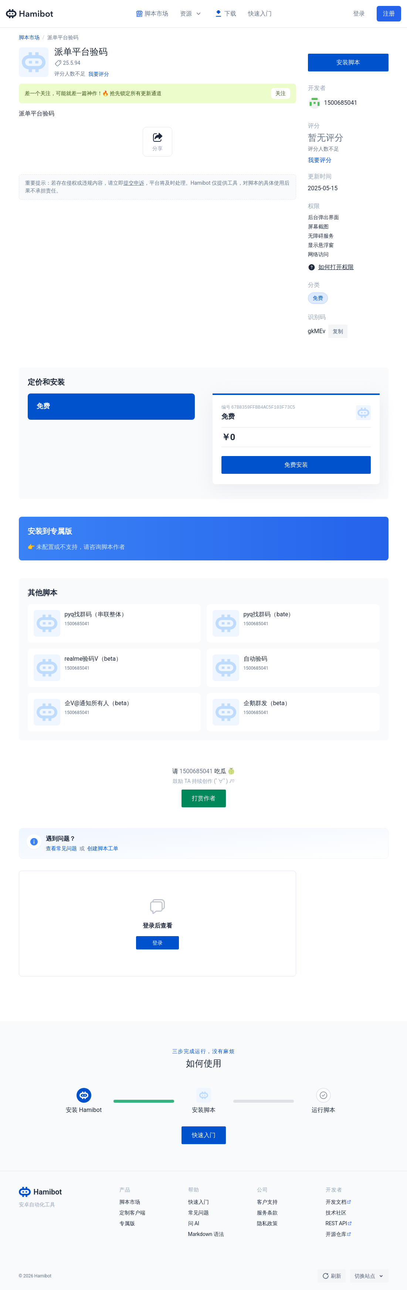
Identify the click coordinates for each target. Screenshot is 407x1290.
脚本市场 (29, 37)
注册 (389, 13)
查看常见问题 (61, 848)
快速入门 (260, 13)
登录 (359, 13)
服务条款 (267, 1213)
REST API (336, 1223)
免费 (318, 298)
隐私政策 (267, 1223)
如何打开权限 (336, 267)
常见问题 (198, 1213)
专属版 (127, 1223)
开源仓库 (336, 1234)
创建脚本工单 (102, 848)
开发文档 (336, 1202)
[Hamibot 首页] (30, 14)
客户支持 (267, 1202)
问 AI (193, 1223)
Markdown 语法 (206, 1234)
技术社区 (336, 1213)
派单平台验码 (62, 37)
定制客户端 (132, 1213)
